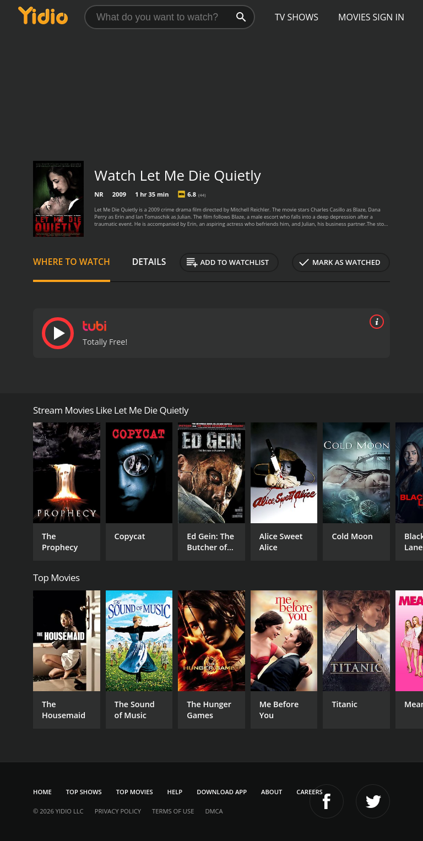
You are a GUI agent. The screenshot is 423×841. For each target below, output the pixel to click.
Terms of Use (173, 811)
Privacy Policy (118, 811)
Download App (222, 792)
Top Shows (84, 792)
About (271, 792)
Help (175, 792)
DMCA (214, 811)
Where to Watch (71, 262)
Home (42, 792)
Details (149, 262)
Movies (354, 17)
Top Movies (134, 792)
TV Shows (296, 17)
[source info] (374, 321)
